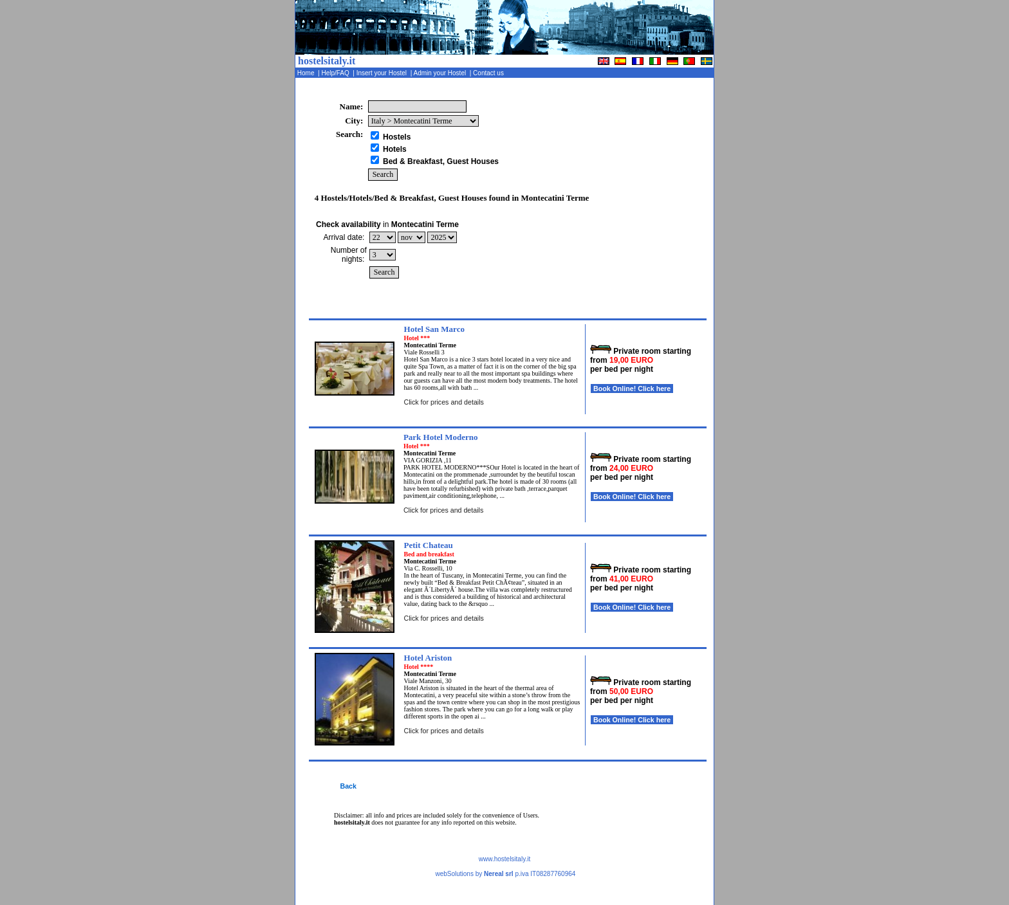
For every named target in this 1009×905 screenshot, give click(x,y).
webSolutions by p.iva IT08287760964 (505, 873)
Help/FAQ (336, 73)
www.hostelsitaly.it (504, 859)
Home (306, 73)
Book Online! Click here (631, 388)
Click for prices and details (444, 402)
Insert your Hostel (383, 73)
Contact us (489, 73)
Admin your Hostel (440, 73)
